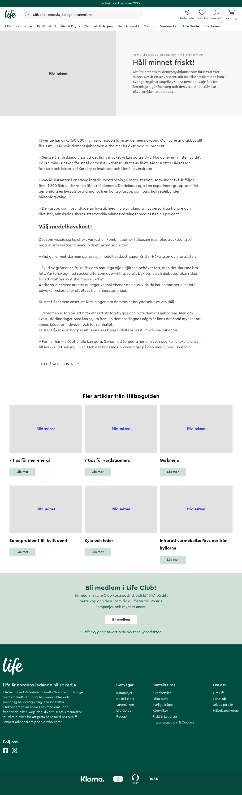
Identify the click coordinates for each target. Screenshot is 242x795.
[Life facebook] (5, 755)
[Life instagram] (14, 755)
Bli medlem (121, 619)
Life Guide (149, 54)
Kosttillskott (125, 699)
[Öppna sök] (83, 14)
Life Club (219, 699)
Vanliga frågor (163, 704)
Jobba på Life (223, 704)
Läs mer (22, 472)
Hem (136, 54)
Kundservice (162, 693)
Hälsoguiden (168, 54)
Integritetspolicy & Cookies (173, 722)
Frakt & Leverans (165, 716)
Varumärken (125, 704)
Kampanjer (124, 693)
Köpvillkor (160, 710)
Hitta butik (160, 699)
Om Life (219, 693)
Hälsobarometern (226, 710)
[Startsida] (10, 15)
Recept (121, 716)
